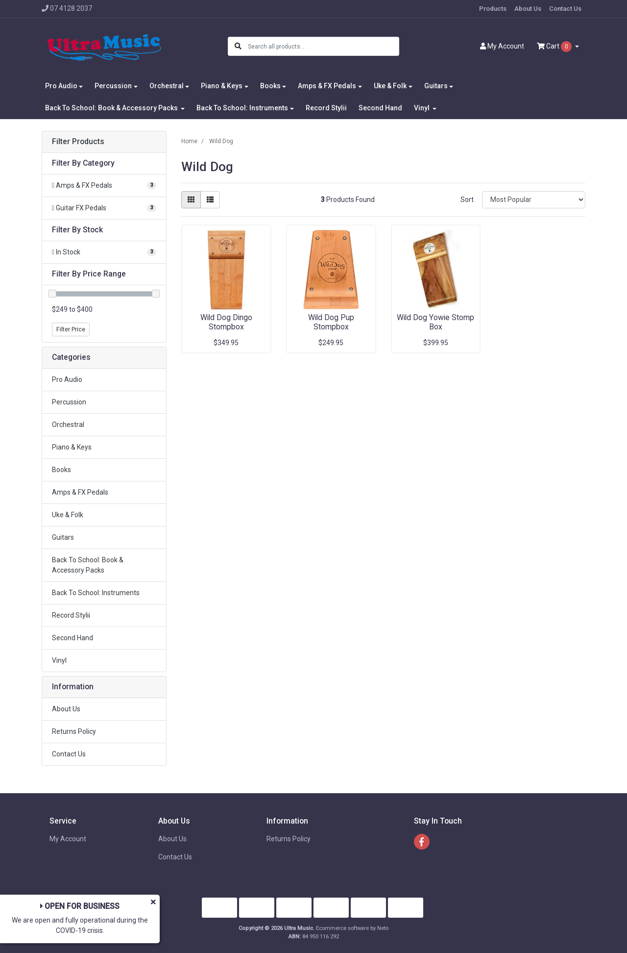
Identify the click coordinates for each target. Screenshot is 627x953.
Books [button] (270, 86)
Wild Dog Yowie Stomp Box (435, 322)
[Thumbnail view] (191, 199)
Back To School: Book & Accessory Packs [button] (112, 108)
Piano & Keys (72, 447)
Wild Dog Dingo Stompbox (226, 322)
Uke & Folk (67, 515)
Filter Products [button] (78, 141)
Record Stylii (326, 108)
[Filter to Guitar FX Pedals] (104, 208)
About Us (527, 8)
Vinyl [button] (422, 108)
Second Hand (380, 108)
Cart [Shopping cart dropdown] (555, 46)
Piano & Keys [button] (221, 86)
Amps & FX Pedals (80, 492)
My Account (67, 839)
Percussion (69, 402)
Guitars (63, 537)
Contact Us (565, 8)
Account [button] (502, 46)
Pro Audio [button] (61, 86)
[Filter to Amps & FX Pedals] (104, 185)
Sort (467, 199)
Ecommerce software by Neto (352, 928)
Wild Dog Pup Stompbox (331, 322)
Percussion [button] (113, 86)
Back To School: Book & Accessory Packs (87, 565)
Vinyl (59, 660)
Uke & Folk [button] (390, 86)
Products (492, 8)
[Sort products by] (533, 199)
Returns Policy (74, 731)
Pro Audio (67, 379)
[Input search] (323, 46)
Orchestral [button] (166, 86)
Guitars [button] (436, 86)
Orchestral (68, 424)
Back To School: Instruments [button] (242, 108)
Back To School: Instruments (96, 593)
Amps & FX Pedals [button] (327, 86)
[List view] (210, 199)
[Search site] (238, 46)
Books (61, 470)
